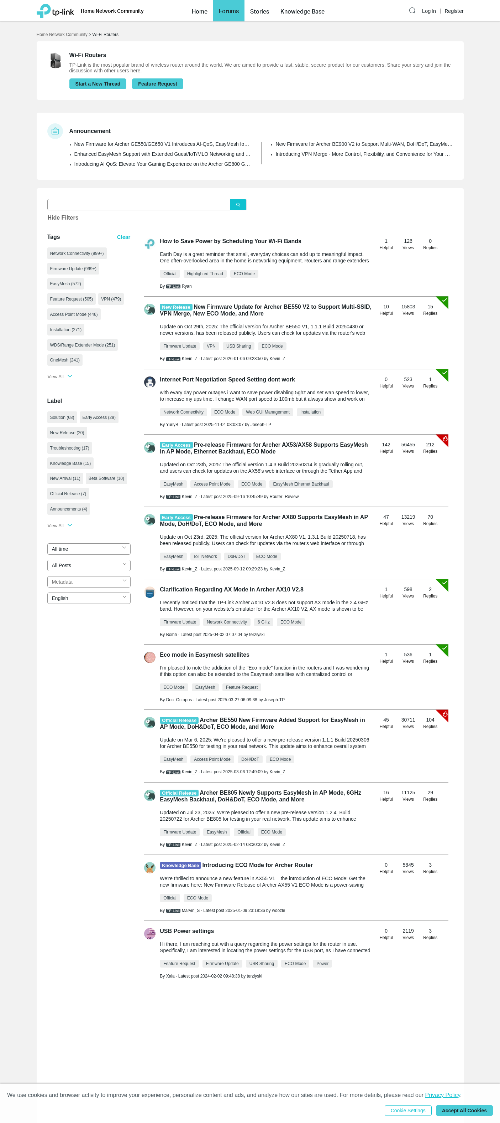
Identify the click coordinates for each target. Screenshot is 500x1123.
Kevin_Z (277, 358)
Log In (429, 11)
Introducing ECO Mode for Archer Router (257, 865)
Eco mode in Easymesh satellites (204, 655)
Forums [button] (229, 11)
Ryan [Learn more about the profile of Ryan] (187, 286)
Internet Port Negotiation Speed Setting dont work (227, 379)
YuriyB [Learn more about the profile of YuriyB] (172, 424)
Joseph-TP (261, 424)
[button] (199, 10)
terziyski (256, 634)
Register (454, 11)
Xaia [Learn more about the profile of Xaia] (170, 976)
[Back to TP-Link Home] (55, 10)
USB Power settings (187, 931)
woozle (278, 910)
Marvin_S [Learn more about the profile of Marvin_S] (191, 910)
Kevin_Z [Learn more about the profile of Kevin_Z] (190, 358)
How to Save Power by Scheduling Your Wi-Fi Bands (230, 241)
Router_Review (284, 496)
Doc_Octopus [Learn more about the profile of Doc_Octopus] (179, 699)
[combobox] (89, 549)
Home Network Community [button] (112, 11)
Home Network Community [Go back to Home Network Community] (62, 34)
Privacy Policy (442, 1095)
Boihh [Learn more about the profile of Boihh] (171, 634)
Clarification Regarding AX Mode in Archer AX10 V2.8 (232, 589)
